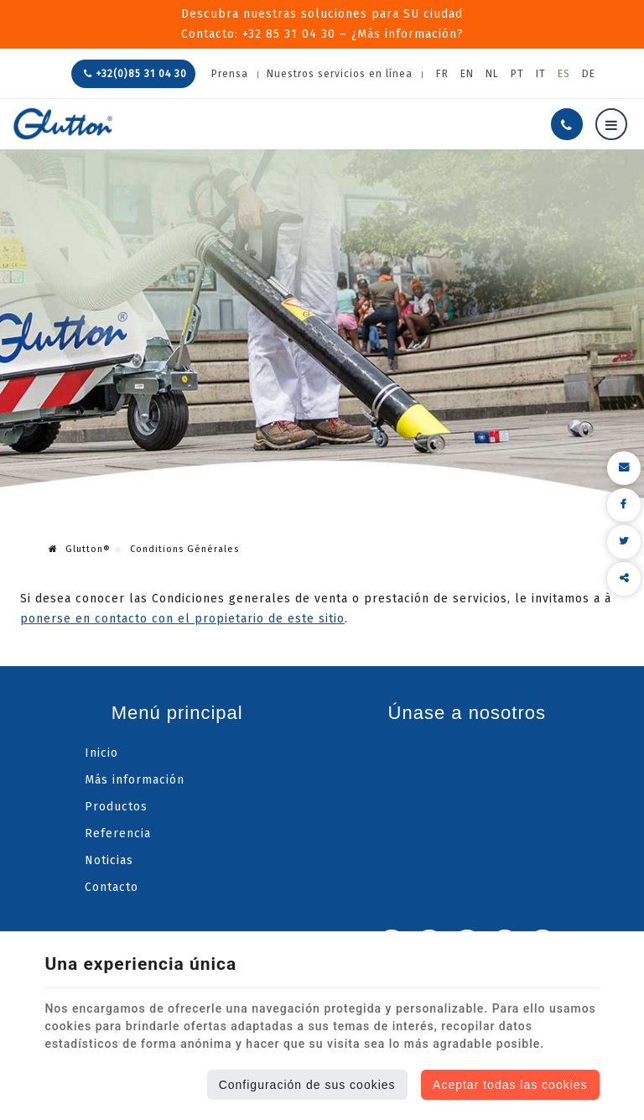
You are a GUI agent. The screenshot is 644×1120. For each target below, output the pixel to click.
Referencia (118, 833)
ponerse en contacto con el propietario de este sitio (182, 619)
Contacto (111, 887)
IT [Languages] (541, 74)
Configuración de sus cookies (307, 1084)
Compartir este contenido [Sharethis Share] (624, 579)
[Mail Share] (624, 468)
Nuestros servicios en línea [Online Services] (340, 74)
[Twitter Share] (624, 542)
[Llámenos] (567, 124)
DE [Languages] (588, 74)
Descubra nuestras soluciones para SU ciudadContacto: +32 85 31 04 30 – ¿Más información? (322, 24)
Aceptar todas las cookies (510, 1084)
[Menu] (611, 124)
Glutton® (80, 549)
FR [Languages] (442, 74)
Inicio (101, 753)
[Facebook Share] (624, 505)
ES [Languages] (564, 74)
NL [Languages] (492, 74)
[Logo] (63, 123)
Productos (116, 807)
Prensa (229, 74)
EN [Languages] (467, 74)
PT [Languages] (517, 74)
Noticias (109, 860)
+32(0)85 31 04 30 (135, 74)
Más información (134, 780)
